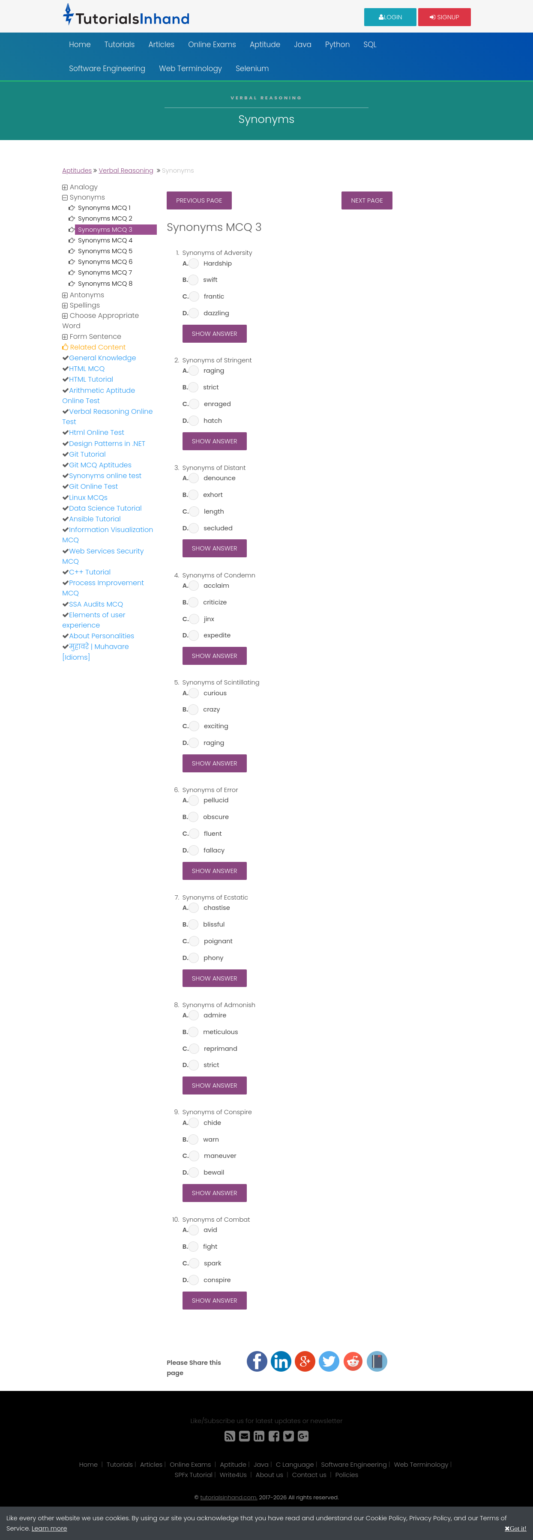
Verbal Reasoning (126, 170)
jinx (209, 619)
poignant (218, 941)
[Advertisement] (110, 797)
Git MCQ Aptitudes (100, 465)
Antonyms (83, 295)
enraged (217, 404)
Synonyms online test (105, 476)
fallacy (214, 850)
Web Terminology (190, 68)
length (214, 511)
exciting (216, 726)
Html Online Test (96, 432)
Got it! (518, 1528)
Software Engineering (107, 68)
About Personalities (101, 636)
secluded (218, 528)
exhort (213, 494)
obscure (216, 817)
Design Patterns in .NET (107, 444)
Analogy (80, 187)
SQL (369, 44)
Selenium (252, 68)
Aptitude (265, 44)
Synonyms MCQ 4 (105, 240)
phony (213, 958)
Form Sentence (91, 336)
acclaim (216, 585)
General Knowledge (102, 358)
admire (215, 1015)
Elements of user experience (93, 620)
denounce (220, 478)
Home (79, 44)
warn (211, 1139)
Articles (161, 44)
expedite (217, 635)
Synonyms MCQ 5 (105, 251)
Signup (444, 16)
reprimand (220, 1048)
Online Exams (212, 44)
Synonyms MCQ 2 (105, 218)
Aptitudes (77, 170)
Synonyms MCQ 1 (104, 207)
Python (337, 44)
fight (210, 1246)
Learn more (49, 1528)
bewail (214, 1172)
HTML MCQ (87, 369)
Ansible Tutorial (94, 519)
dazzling (216, 313)
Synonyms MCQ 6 (105, 261)
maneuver (220, 1155)
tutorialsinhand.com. (228, 1497)
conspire (217, 1280)
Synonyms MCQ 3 (105, 229)
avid (210, 1230)
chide (212, 1122)
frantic (214, 296)
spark (212, 1263)
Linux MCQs (88, 497)
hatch (213, 420)
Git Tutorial (87, 454)
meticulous (220, 1032)
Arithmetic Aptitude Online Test (98, 396)
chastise (217, 907)
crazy (211, 709)
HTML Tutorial (91, 379)
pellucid (216, 800)
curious (215, 693)
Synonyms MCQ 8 (105, 283)
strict (211, 387)
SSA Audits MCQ (96, 604)
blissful (214, 924)
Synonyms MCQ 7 (105, 272)
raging (214, 370)
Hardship (218, 263)
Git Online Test (93, 486)
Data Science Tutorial (105, 508)
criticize (215, 602)
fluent (213, 833)
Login (390, 16)
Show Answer (214, 333)
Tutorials (120, 44)
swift (210, 279)
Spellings (81, 305)
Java (302, 44)
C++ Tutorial (90, 572)
